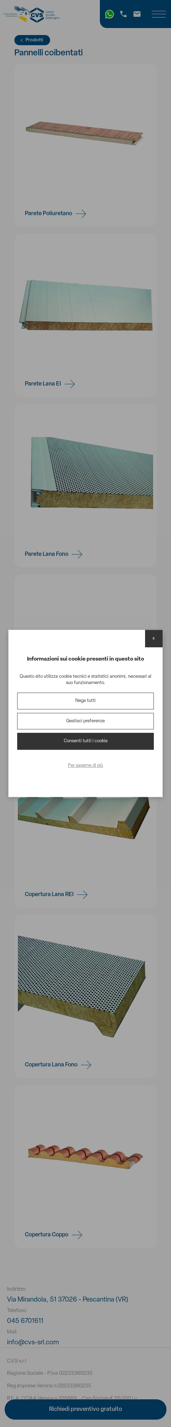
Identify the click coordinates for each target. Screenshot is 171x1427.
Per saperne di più (85, 765)
